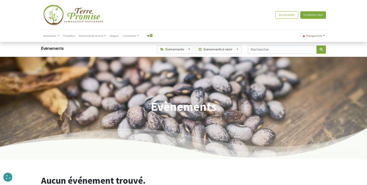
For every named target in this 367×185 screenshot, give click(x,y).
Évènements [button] (172, 49)
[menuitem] (69, 36)
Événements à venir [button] (216, 49)
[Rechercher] (321, 49)
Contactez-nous (313, 15)
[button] (7, 177)
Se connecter (287, 15)
